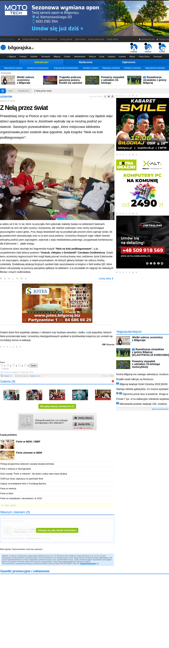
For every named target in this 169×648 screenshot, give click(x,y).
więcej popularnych (160, 409)
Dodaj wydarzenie (30, 39)
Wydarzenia (85, 62)
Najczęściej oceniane (155, 68)
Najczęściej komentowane (66, 68)
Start (10, 91)
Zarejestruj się (147, 39)
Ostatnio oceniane (132, 68)
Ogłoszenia (128, 62)
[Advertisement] (41, 354)
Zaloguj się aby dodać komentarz (57, 530)
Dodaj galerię (66, 39)
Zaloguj (83, 564)
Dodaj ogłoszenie (96, 39)
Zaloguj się (162, 39)
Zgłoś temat (80, 39)
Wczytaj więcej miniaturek (57, 406)
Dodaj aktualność (49, 39)
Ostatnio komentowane (38, 68)
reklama (148, 48)
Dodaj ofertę (112, 39)
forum (8, 376)
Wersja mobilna (7, 39)
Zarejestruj (91, 564)
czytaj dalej (106, 278)
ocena (35, 376)
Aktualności (41, 62)
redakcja (133, 48)
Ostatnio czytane (90, 68)
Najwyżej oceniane (111, 68)
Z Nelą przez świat (43, 91)
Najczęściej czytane (13, 68)
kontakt (162, 48)
